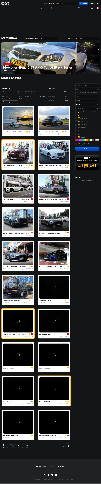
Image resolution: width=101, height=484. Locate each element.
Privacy (62, 479)
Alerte (81, 8)
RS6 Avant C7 (46, 301)
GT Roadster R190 (55, 233)
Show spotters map (10, 102)
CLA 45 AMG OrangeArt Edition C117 (60, 132)
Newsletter (62, 466)
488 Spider (47, 368)
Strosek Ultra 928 (14, 301)
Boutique (35, 8)
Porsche (5, 301)
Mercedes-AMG (44, 233)
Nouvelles (43, 3)
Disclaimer (70, 479)
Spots (51, 3)
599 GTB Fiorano (49, 402)
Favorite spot (7, 64)
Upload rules (44, 8)
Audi (40, 301)
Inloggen (90, 8)
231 (27, 446)
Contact (53, 466)
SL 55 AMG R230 (18, 132)
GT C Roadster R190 (19, 267)
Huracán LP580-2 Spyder (18, 334)
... (22, 446)
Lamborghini (7, 334)
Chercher (83, 3)
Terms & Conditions (50, 479)
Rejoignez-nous (25, 8)
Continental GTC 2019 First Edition (55, 166)
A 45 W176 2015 (54, 435)
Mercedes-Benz (8, 132)
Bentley (5, 166)
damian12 (7, 134)
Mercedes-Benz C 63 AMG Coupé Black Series (38, 67)
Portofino (10, 402)
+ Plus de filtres (94, 3)
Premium (55, 8)
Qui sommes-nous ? (41, 466)
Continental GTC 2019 (15, 166)
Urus (48, 334)
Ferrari (41, 368)
